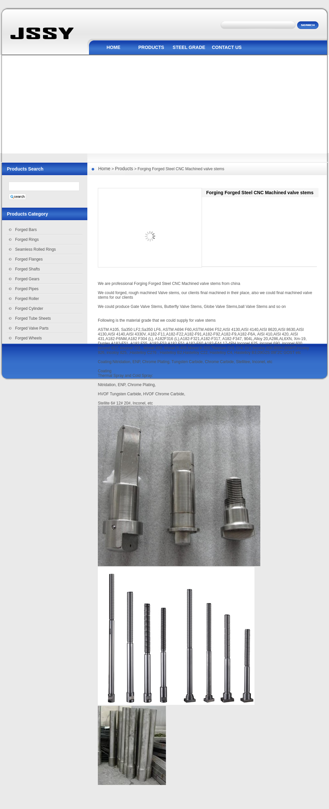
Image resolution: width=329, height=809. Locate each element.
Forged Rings (27, 239)
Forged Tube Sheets (33, 318)
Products (124, 168)
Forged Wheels (28, 338)
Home (104, 168)
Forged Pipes (26, 289)
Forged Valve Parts (32, 328)
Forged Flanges (29, 259)
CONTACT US (227, 47)
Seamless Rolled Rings (35, 249)
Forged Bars (26, 229)
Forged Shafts (27, 269)
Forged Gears (27, 279)
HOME (114, 47)
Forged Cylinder (29, 308)
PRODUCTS (151, 47)
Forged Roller (27, 298)
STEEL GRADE (189, 47)
